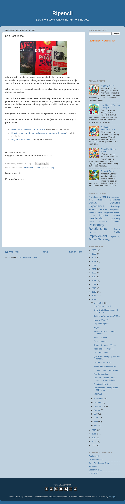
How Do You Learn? (102, 306)
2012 (94, 430)
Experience (96, 206)
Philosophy (49, 168)
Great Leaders (100, 341)
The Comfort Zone (102, 374)
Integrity (116, 215)
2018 (94, 280)
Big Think (93, 466)
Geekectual (94, 456)
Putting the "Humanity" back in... (110, 128)
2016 (94, 288)
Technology (104, 239)
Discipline (115, 202)
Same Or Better (107, 171)
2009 (94, 441)
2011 (94, 434)
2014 (94, 296)
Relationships (98, 228)
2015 (94, 292)
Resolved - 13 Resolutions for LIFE (28, 129)
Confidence (28, 168)
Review (117, 229)
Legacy (91, 221)
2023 (94, 261)
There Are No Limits (102, 362)
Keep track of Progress (104, 349)
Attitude (106, 197)
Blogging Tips (115, 197)
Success (93, 239)
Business (102, 200)
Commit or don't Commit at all (106, 370)
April (96, 425)
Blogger (112, 497)
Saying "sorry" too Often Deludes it (104, 332)
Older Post (75, 251)
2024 (94, 258)
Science (92, 233)
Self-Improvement (104, 234)
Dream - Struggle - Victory (105, 345)
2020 (94, 273)
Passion (116, 221)
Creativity (93, 203)
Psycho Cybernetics (20, 139)
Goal (100, 212)
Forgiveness (115, 210)
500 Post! (98, 394)
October (98, 402)
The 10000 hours (101, 353)
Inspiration (103, 215)
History (92, 215)
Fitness (103, 209)
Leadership (39, 168)
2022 (94, 265)
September (99, 406)
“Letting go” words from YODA (107, 316)
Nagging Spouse (108, 85)
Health (117, 212)
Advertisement (95, 197)
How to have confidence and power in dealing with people (38, 133)
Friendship (93, 212)
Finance (93, 209)
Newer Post (12, 251)
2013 (94, 299)
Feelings (115, 206)
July (96, 414)
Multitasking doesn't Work (105, 366)
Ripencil (62, 13)
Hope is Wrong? (101, 320)
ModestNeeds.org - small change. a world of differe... (106, 379)
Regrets (97, 327)
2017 (94, 284)
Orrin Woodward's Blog (99, 463)
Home (44, 251)
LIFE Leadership (96, 459)
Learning (115, 218)
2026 (94, 250)
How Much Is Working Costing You (110, 106)
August (97, 410)
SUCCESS (93, 473)
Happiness (108, 212)
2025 (94, 254)
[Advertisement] (104, 61)
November (99, 399)
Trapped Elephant (101, 324)
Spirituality (115, 236)
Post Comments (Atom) (27, 258)
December (99, 303)
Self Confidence (100, 337)
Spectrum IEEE (95, 470)
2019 (94, 277)
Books (91, 200)
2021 (94, 269)
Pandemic (103, 222)
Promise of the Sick (102, 384)
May (96, 421)
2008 (94, 445)
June (96, 418)
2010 (94, 438)
